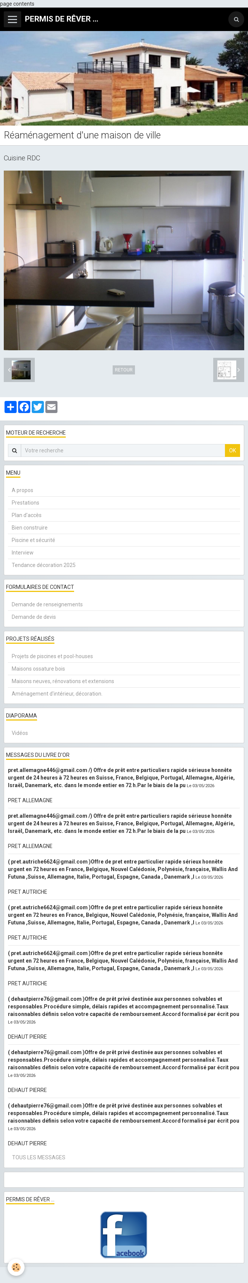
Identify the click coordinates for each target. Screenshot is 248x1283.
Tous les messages (38, 1157)
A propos (22, 490)
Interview (23, 553)
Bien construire (30, 528)
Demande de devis (34, 617)
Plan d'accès (27, 515)
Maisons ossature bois (38, 669)
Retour (124, 370)
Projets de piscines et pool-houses (52, 656)
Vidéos (20, 733)
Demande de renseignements (47, 604)
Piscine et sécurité (33, 540)
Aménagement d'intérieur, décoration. (57, 694)
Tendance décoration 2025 (44, 565)
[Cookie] (16, 1267)
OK (232, 450)
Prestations (25, 503)
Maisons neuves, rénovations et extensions (63, 681)
